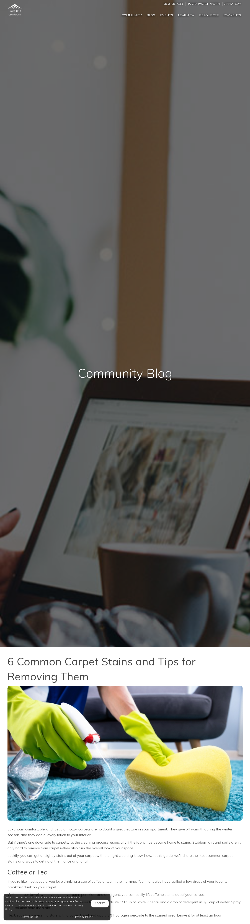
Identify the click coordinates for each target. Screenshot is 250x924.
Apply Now (232, 3)
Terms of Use (30, 916)
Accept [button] (100, 903)
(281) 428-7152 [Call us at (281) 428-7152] (173, 3)
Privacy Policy (83, 916)
